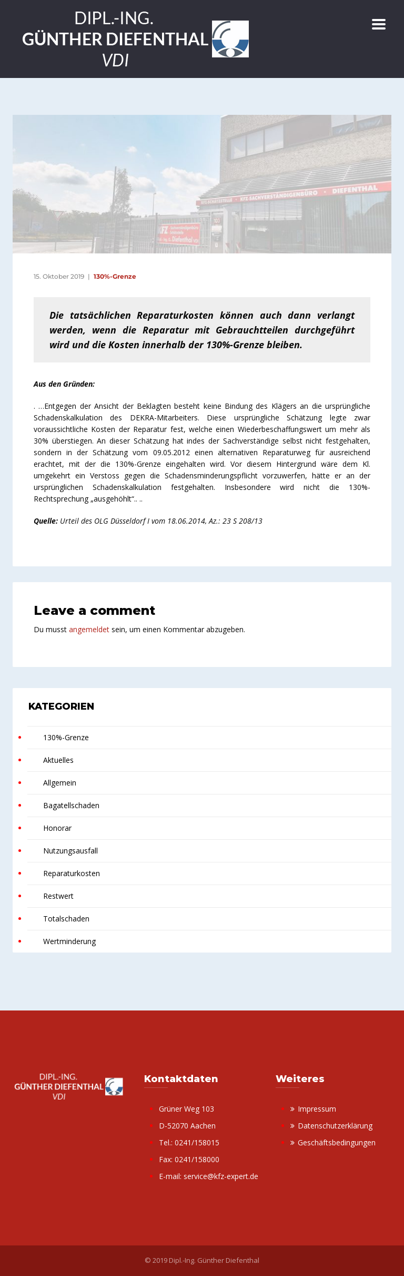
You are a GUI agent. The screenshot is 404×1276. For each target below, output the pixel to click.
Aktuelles (58, 760)
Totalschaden (66, 919)
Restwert (58, 896)
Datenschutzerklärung (335, 1126)
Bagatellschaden (71, 805)
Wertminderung (69, 941)
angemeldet (89, 629)
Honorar (57, 828)
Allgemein (59, 783)
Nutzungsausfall (70, 851)
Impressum (317, 1109)
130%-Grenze (115, 276)
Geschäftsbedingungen (337, 1142)
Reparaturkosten (71, 873)
